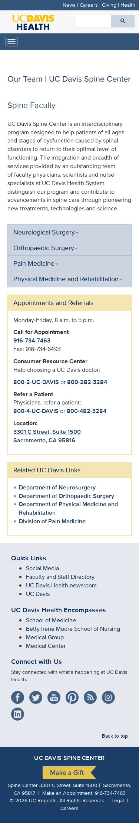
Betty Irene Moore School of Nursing (73, 628)
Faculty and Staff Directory (60, 577)
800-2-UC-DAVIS (36, 382)
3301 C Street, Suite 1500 (47, 431)
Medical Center (46, 646)
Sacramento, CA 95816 (44, 440)
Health (127, 5)
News (69, 5)
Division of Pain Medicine (52, 521)
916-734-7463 (31, 340)
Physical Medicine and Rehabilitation (67, 278)
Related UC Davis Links (46, 470)
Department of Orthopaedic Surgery (66, 496)
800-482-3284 (86, 411)
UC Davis (38, 594)
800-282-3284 (87, 382)
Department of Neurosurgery (57, 487)
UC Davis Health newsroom (61, 585)
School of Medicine (51, 620)
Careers (89, 5)
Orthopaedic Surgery (45, 247)
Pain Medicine (35, 263)
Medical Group (45, 637)
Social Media (42, 568)
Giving (109, 5)
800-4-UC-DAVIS (36, 411)
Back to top (115, 736)
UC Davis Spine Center (69, 758)
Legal (118, 800)
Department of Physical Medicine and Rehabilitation (68, 508)
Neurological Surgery (46, 232)
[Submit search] (123, 21)
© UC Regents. (34, 800)
